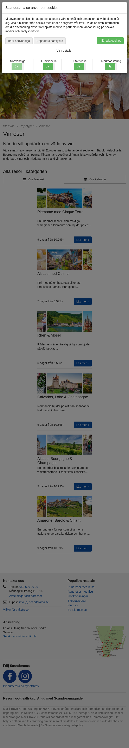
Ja (47, 66)
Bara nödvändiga (19, 41)
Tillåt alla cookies (110, 40)
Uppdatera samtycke (50, 41)
